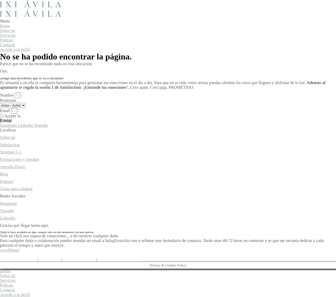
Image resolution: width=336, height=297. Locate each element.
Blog (4, 174)
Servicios (8, 35)
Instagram (8, 203)
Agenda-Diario (12, 166)
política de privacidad (40, 116)
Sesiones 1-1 (10, 152)
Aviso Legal (50, 259)
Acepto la (31, 116)
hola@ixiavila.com (16, 254)
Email (5, 110)
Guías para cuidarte (16, 188)
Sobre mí (7, 30)
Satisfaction (10, 144)
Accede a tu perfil (15, 49)
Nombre (7, 95)
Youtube (7, 210)
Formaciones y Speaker (19, 159)
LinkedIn (7, 218)
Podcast (6, 40)
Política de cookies (79, 259)
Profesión (8, 100)
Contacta (7, 44)
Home (5, 26)
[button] (168, 21)
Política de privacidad (18, 259)
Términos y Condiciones (118, 259)
